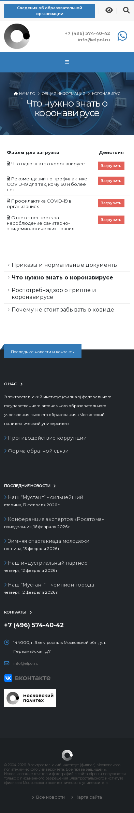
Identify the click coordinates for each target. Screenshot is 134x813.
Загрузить (111, 165)
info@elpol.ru (94, 39)
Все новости (50, 797)
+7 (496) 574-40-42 (87, 33)
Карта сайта (88, 797)
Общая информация (63, 94)
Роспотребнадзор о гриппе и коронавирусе (54, 293)
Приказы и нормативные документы (65, 265)
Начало (27, 94)
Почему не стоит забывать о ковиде (63, 309)
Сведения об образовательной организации (49, 10)
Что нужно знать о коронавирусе (62, 277)
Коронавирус (106, 94)
